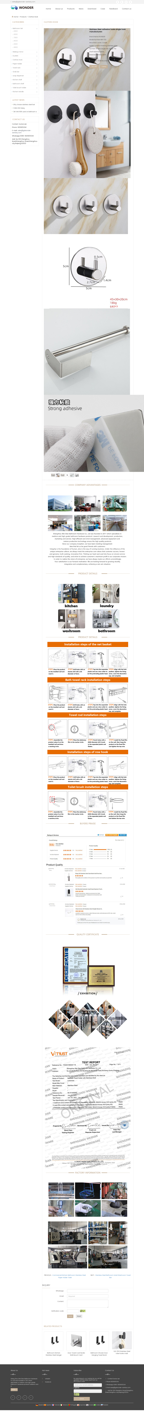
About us (59, 8)
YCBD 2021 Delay (19, 108)
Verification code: (57, 1311)
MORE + (14, 1390)
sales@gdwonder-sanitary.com (23, 2)
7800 (16, 37)
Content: (60, 1301)
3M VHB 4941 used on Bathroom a (25, 112)
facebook (46, 1382)
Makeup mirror (18, 52)
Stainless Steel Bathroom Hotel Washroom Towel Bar (113, 1276)
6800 (16, 31)
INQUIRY (94, 66)
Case (103, 8)
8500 (16, 41)
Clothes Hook (33, 17)
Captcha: (77, 1388)
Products (71, 8)
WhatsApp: (60, 1291)
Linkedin (46, 1379)
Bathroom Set (18, 28)
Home (48, 8)
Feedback (113, 8)
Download (92, 8)
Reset (79, 1316)
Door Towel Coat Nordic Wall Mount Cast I (76, 1354)
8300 (16, 44)
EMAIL (103, 66)
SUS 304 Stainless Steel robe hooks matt (122, 1352)
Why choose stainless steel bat (24, 105)
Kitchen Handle (18, 91)
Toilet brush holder (19, 87)
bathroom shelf (18, 83)
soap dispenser (18, 76)
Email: (62, 1296)
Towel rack (16, 68)
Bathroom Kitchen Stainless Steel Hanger (54, 1354)
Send (70, 1316)
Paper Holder (17, 64)
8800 (16, 47)
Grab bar (16, 72)
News (81, 8)
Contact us (126, 8)
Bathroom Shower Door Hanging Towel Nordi (99, 1354)
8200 (16, 34)
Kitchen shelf (17, 79)
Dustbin (15, 56)
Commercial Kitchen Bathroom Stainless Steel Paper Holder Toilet (69, 1276)
